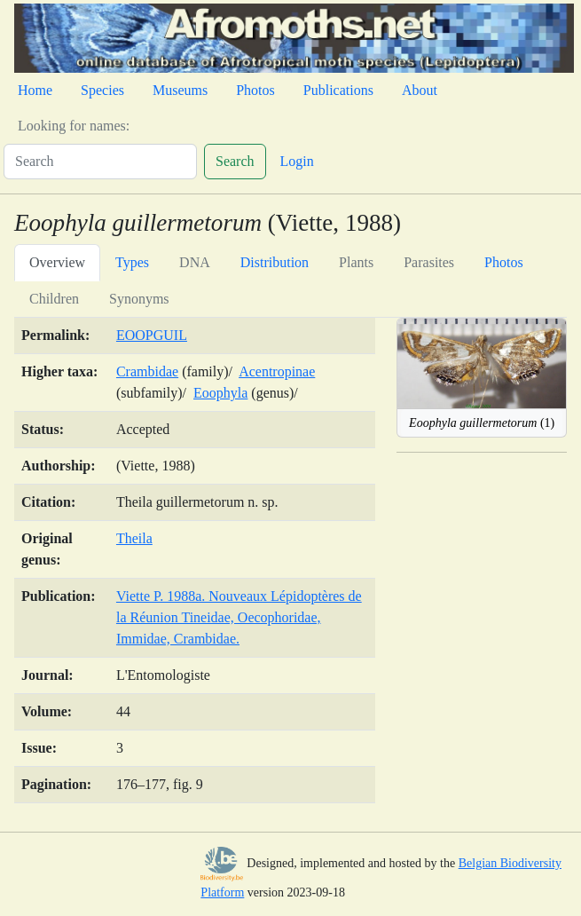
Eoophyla (220, 392)
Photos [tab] (503, 262)
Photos (255, 90)
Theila (134, 538)
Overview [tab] (57, 262)
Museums (180, 90)
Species (102, 90)
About (419, 90)
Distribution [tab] (274, 262)
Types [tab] (132, 262)
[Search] (100, 161)
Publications (338, 90)
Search (235, 161)
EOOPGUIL (151, 335)
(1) (481, 423)
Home (35, 90)
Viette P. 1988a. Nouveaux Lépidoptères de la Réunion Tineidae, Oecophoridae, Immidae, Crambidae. (239, 617)
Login (297, 161)
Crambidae (147, 371)
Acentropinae (277, 371)
